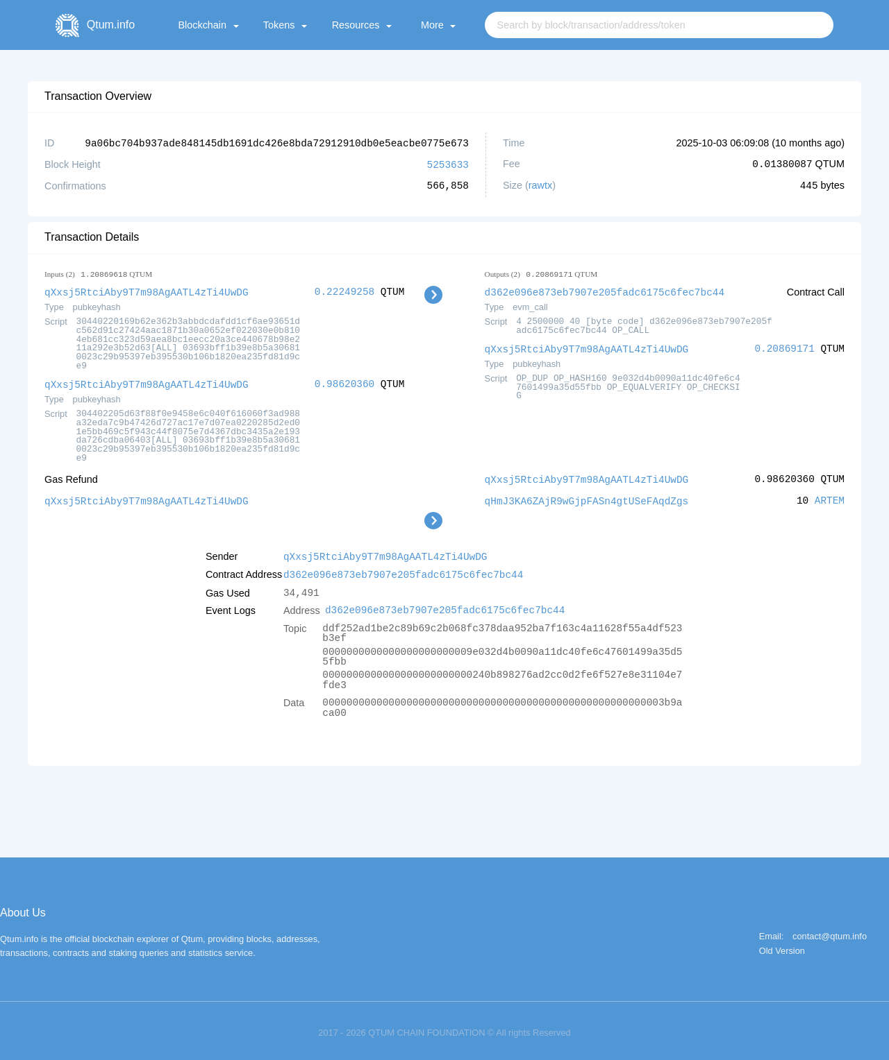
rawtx (540, 184)
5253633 (448, 163)
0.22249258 (344, 290)
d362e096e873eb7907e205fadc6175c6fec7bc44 (604, 290)
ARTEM (830, 497)
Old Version (782, 945)
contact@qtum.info (829, 931)
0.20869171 (784, 346)
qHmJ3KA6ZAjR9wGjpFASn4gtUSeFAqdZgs (587, 497)
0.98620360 (344, 381)
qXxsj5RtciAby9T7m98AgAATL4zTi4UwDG (146, 290)
